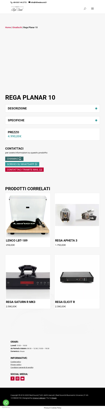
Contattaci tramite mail (23, 169)
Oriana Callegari (39, 398)
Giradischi (17, 27)
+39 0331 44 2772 (20, 2)
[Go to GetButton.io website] (6, 407)
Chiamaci (12, 158)
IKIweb (54, 398)
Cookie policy (16, 362)
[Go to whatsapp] (6, 403)
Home (8, 27)
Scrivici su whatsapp (20, 164)
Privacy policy (16, 365)
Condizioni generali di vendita (22, 367)
